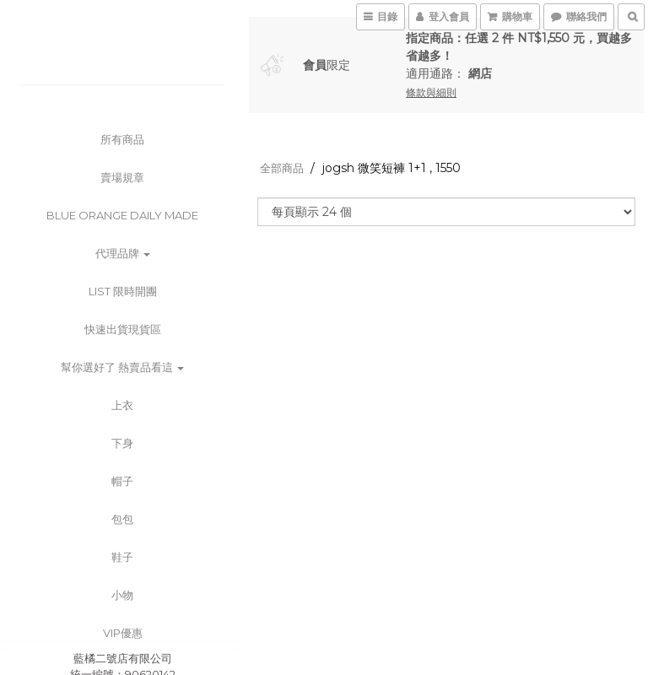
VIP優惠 (123, 633)
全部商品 (282, 168)
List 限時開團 (123, 291)
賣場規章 (122, 177)
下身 (122, 443)
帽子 (122, 481)
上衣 (122, 405)
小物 (122, 595)
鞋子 (122, 557)
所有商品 (122, 139)
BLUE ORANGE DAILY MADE (122, 215)
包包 (122, 519)
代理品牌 (122, 253)
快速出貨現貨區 (122, 329)
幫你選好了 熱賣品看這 (122, 367)
